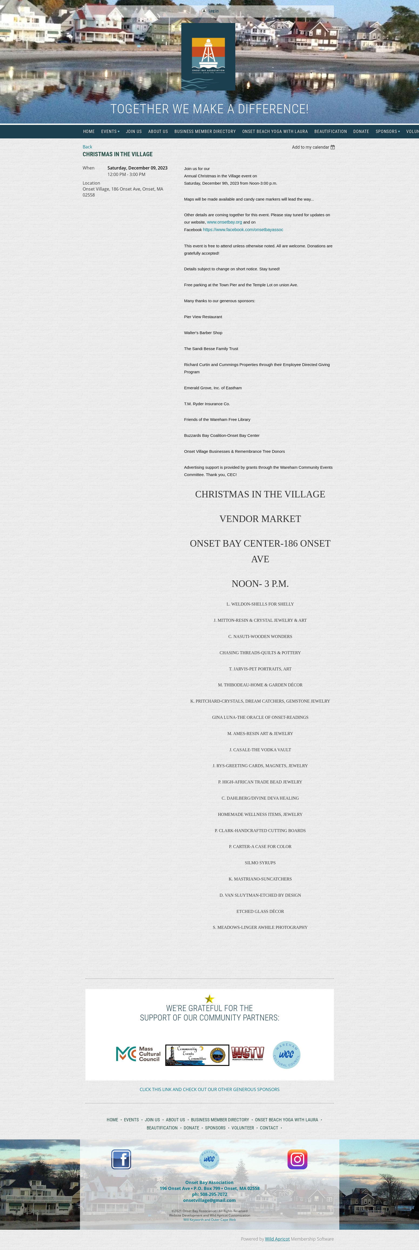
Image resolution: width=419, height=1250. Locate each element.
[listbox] (314, 147)
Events (131, 1119)
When (89, 168)
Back (87, 147)
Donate (191, 1128)
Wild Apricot (277, 1239)
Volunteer (243, 1128)
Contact (269, 1128)
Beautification (162, 1128)
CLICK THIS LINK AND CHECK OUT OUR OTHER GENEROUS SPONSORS (210, 1089)
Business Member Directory (220, 1119)
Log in (214, 10)
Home (112, 1119)
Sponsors (215, 1128)
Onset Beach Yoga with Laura (286, 1119)
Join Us (152, 1119)
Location (91, 183)
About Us (175, 1119)
